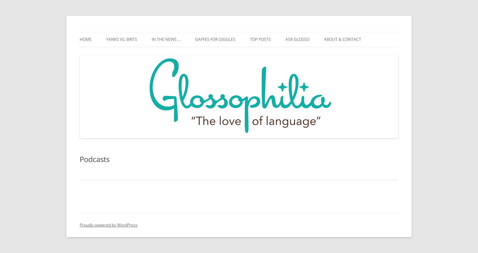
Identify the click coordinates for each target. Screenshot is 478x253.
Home (86, 39)
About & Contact (342, 39)
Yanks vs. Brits (121, 39)
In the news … (166, 39)
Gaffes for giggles (215, 39)
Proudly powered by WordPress (108, 225)
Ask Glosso (297, 39)
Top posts (260, 39)
